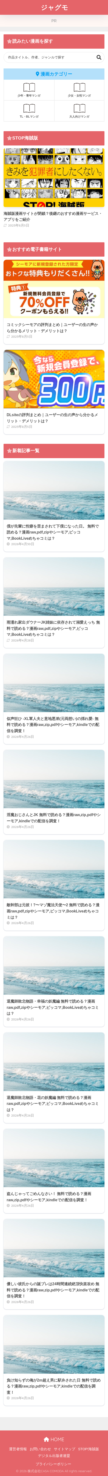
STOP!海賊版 (88, 1449)
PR (53, 21)
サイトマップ (64, 1449)
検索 (99, 57)
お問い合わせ (40, 1449)
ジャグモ (54, 7)
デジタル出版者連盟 (54, 1456)
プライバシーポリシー (53, 1464)
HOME (54, 1439)
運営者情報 (18, 1449)
